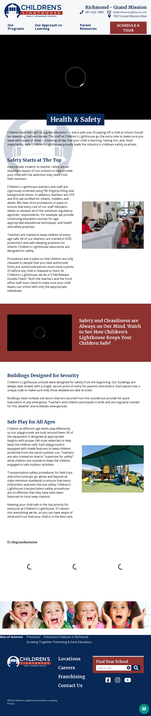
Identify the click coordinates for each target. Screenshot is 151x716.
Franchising (71, 676)
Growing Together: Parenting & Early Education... (60, 642)
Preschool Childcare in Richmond (66, 637)
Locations (69, 659)
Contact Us (70, 685)
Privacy (11, 703)
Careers (66, 668)
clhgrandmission (22, 542)
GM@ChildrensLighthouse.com (130, 12)
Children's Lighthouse (22, 658)
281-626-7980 (94, 12)
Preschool (33, 637)
